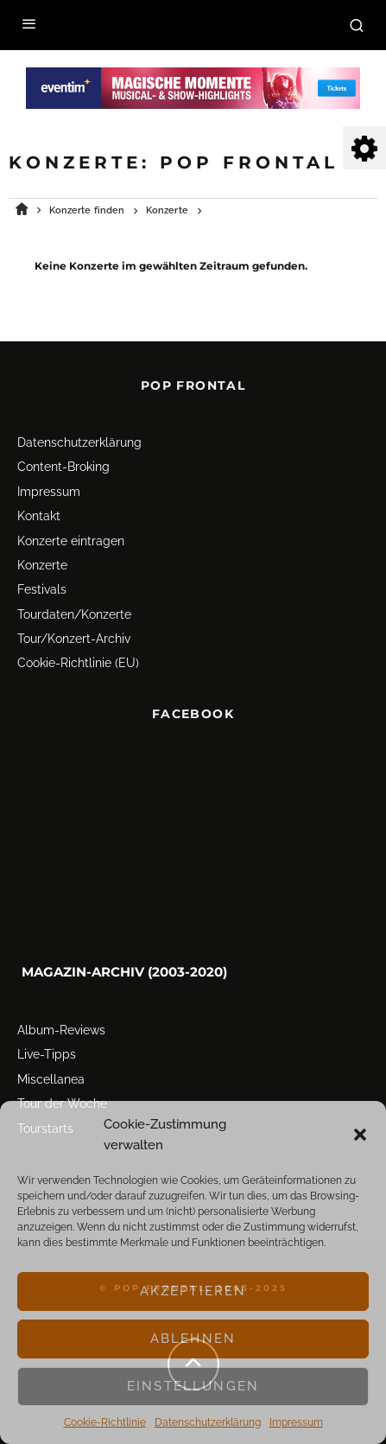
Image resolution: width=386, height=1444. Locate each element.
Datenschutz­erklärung (208, 1422)
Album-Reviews (61, 1024)
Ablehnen (193, 1338)
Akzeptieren (193, 1291)
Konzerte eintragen (70, 534)
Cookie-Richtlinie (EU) (78, 657)
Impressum (296, 1422)
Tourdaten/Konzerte (74, 608)
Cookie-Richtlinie (105, 1422)
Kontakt (38, 510)
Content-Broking (63, 461)
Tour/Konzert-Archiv (73, 632)
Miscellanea (51, 1073)
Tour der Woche (62, 1097)
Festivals (41, 583)
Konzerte (42, 559)
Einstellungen (193, 1386)
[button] (360, 1134)
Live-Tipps (46, 1048)
